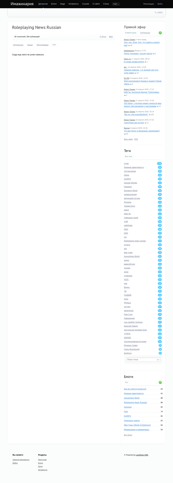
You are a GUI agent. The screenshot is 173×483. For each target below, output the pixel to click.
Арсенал (128, 407)
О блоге (103, 37)
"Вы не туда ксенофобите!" (136, 114)
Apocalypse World (132, 398)
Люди (62, 4)
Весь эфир (128, 139)
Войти (160, 4)
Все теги (128, 156)
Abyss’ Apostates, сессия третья (138, 53)
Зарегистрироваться (21, 460)
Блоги (54, 4)
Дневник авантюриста (134, 393)
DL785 (126, 78)
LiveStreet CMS (142, 455)
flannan (127, 128)
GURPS (127, 416)
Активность (73, 4)
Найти (160, 12)
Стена (106, 4)
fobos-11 (127, 59)
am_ (125, 67)
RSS (136, 139)
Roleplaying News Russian (135, 402)
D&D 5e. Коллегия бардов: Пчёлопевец (141, 92)
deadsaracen (129, 51)
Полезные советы (132, 420)
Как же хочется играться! (135, 389)
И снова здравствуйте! (134, 62)
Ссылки (85, 4)
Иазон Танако (129, 39)
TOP (54, 45)
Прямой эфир (135, 27)
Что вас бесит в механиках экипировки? (142, 131)
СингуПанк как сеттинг (134, 123)
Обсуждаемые (42, 45)
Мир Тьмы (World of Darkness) (137, 425)
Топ (126, 382)
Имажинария (22, 3)
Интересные (18, 45)
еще (115, 4)
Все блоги (128, 435)
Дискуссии (43, 4)
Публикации (145, 33)
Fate (126, 411)
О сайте (96, 4)
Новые (30, 45)
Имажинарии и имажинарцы (136, 429)
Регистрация (148, 4)
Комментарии (130, 33)
